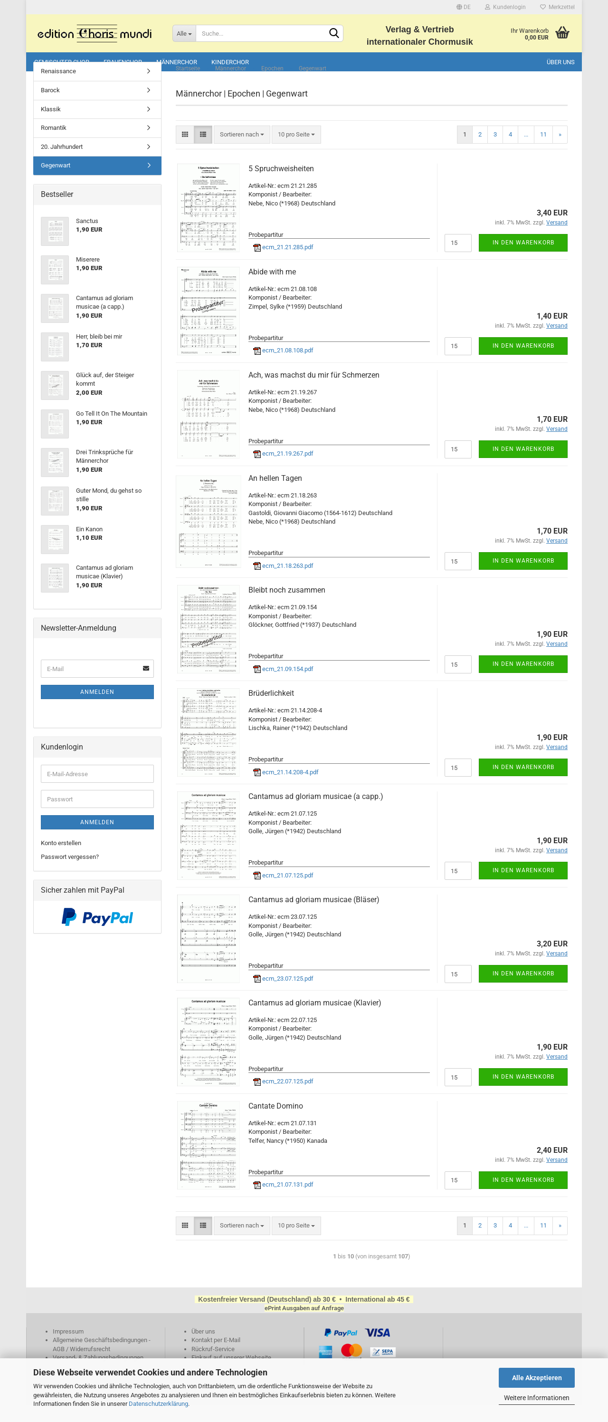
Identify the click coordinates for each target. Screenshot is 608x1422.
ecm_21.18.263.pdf (283, 581)
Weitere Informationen (537, 1398)
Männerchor (176, 62)
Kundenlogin (505, 7)
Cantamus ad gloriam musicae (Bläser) (314, 916)
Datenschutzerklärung (158, 1403)
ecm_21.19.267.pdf (283, 470)
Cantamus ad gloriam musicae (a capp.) (315, 813)
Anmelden (97, 708)
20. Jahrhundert (62, 162)
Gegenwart (55, 181)
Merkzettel (557, 7)
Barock (50, 106)
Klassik (51, 125)
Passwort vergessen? (70, 873)
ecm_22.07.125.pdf (283, 1097)
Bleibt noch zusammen (286, 606)
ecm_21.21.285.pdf (283, 263)
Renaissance (58, 87)
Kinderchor (230, 62)
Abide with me (272, 287)
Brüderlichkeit (271, 709)
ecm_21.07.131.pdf (283, 1201)
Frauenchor (123, 62)
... (526, 150)
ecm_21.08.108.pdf (283, 366)
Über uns (561, 62)
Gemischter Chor (61, 62)
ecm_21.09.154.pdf (283, 685)
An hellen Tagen (275, 494)
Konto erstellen (61, 859)
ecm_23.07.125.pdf (283, 994)
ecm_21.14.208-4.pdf (286, 788)
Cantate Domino (275, 1122)
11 (543, 150)
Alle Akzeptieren (537, 1378)
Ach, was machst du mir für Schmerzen (314, 391)
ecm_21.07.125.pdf (283, 891)
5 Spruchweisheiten (281, 184)
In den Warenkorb (523, 258)
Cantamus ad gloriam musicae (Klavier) (314, 1019)
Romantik (53, 144)
